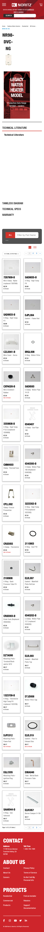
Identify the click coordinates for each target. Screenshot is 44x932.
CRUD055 (8, 544)
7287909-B (9, 277)
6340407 (29, 424)
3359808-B (9, 424)
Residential (7, 896)
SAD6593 (29, 386)
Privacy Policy (29, 868)
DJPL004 (29, 315)
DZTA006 (8, 655)
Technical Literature (14, 128)
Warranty (8, 215)
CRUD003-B (9, 616)
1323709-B (9, 695)
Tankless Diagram (12, 203)
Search (9, 15)
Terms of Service (30, 873)
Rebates (27, 901)
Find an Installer (30, 896)
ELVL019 (29, 735)
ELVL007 (29, 578)
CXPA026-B (9, 386)
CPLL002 (8, 504)
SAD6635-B (31, 277)
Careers (6, 877)
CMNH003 (8, 465)
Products (6, 905)
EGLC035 (8, 772)
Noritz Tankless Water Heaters (22, 5)
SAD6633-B (9, 315)
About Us (6, 873)
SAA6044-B (9, 810)
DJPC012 (8, 735)
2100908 (7, 578)
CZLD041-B (9, 352)
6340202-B (30, 615)
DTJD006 (29, 697)
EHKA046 (29, 772)
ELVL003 (29, 656)
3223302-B (30, 504)
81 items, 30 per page (11, 253)
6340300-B (30, 464)
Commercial (8, 901)
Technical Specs (11, 209)
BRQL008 (29, 352)
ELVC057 (29, 810)
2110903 (29, 544)
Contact (6, 868)
